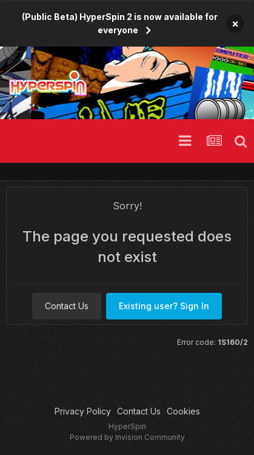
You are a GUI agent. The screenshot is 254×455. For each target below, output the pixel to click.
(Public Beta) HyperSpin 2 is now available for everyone (120, 23)
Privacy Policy (83, 411)
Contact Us (67, 306)
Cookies (183, 411)
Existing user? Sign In (164, 306)
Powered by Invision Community (127, 437)
